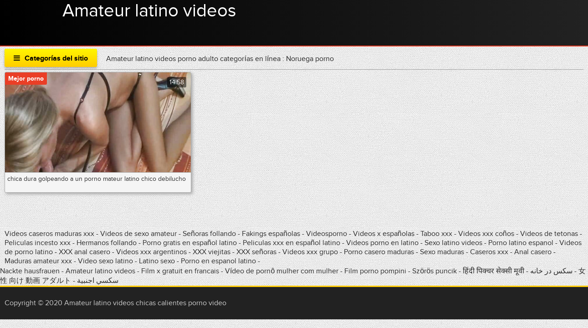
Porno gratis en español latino (190, 242)
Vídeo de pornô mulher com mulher (281, 271)
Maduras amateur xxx (38, 261)
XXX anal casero (84, 251)
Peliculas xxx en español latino (292, 242)
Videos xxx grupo (310, 251)
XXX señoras (256, 251)
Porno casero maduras (379, 251)
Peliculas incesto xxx (38, 242)
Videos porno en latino (382, 242)
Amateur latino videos (149, 11)
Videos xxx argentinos (151, 251)
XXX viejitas (211, 251)
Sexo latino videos (453, 242)
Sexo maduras (442, 251)
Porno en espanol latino (218, 261)
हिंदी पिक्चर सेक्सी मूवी (493, 271)
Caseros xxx (489, 251)
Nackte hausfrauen (30, 271)
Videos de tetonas (549, 233)
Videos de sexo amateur (138, 233)
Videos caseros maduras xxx (49, 233)
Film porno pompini (375, 271)
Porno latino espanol (520, 242)
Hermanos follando (107, 242)
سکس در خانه (551, 271)
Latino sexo (157, 261)
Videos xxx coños (486, 233)
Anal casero (533, 251)
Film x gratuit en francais (180, 271)
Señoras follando (209, 233)
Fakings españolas (271, 233)
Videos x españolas (384, 233)
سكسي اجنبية (97, 280)
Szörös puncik (434, 271)
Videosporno (326, 233)
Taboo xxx (436, 233)
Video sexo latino (105, 261)
